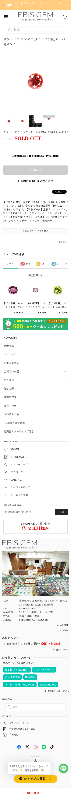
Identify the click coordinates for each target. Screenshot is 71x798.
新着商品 (9, 345)
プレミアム (10, 354)
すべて (10, 263)
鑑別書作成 (10, 397)
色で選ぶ (9, 380)
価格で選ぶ (10, 388)
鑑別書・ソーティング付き (19, 431)
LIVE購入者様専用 (14, 423)
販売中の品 (10, 405)
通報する (62, 241)
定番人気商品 (11, 363)
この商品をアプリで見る (35, 231)
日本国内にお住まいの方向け (35, 181)
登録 (61, 511)
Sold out (35, 170)
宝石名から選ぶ (12, 371)
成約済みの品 (11, 414)
